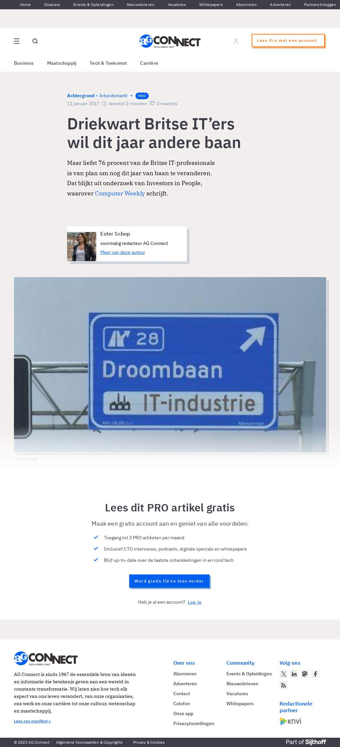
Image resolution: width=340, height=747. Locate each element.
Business (24, 63)
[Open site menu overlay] (16, 41)
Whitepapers (211, 4)
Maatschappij (62, 63)
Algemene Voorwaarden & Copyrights (89, 742)
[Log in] (235, 41)
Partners (311, 4)
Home (25, 4)
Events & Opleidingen (93, 4)
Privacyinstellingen (193, 723)
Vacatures (177, 4)
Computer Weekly (120, 193)
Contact (181, 694)
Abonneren (246, 4)
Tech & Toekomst (108, 63)
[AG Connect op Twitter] (284, 674)
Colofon (181, 704)
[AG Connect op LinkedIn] (294, 674)
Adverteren (280, 4)
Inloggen (328, 4)
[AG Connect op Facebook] (315, 674)
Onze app (183, 713)
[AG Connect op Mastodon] (305, 674)
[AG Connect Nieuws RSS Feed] (284, 685)
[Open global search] (35, 41)
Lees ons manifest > (32, 720)
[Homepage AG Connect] (170, 41)
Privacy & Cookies (149, 742)
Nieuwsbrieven (140, 4)
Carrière (149, 63)
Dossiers (52, 4)
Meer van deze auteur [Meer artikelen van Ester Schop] (122, 252)
